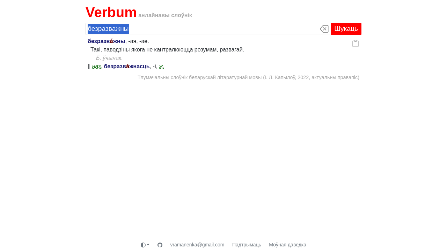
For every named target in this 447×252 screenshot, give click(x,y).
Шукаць (346, 28)
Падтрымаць (246, 244)
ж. (161, 66)
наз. (97, 66)
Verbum (111, 12)
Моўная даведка (287, 244)
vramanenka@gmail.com (197, 244)
